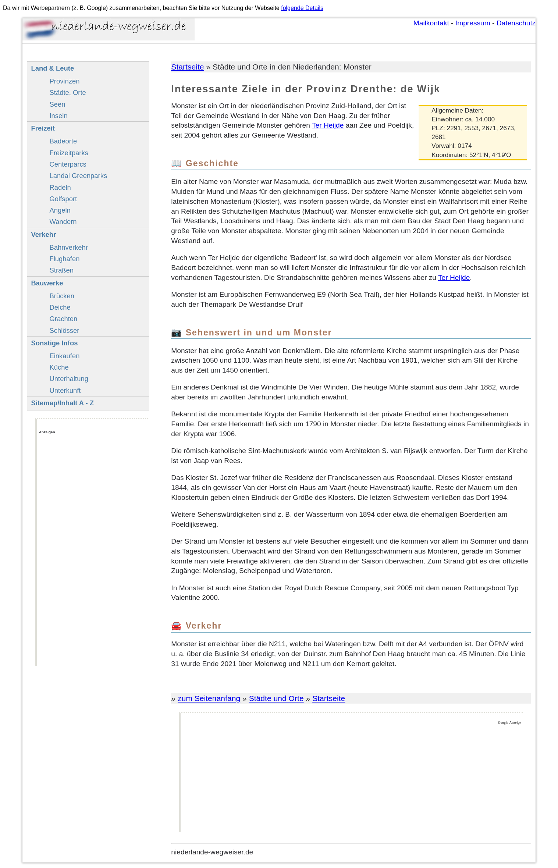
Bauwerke (47, 283)
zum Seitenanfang (209, 698)
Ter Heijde (328, 125)
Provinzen (64, 81)
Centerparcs (67, 164)
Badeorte (63, 141)
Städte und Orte (276, 698)
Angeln (59, 210)
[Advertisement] (352, 778)
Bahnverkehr (68, 247)
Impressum (472, 23)
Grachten (63, 319)
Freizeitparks (68, 153)
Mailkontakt (431, 23)
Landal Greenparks (78, 175)
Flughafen (64, 259)
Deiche (59, 307)
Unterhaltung (68, 379)
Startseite (187, 67)
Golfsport (63, 199)
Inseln (58, 116)
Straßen (61, 270)
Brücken (61, 296)
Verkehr (43, 234)
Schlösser (64, 330)
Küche (58, 367)
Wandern (63, 221)
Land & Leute (52, 68)
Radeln (60, 187)
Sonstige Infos (54, 343)
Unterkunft (65, 390)
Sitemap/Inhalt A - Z (62, 403)
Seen (57, 104)
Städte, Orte (67, 92)
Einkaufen (64, 356)
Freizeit (43, 128)
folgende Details (302, 8)
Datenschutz (516, 23)
